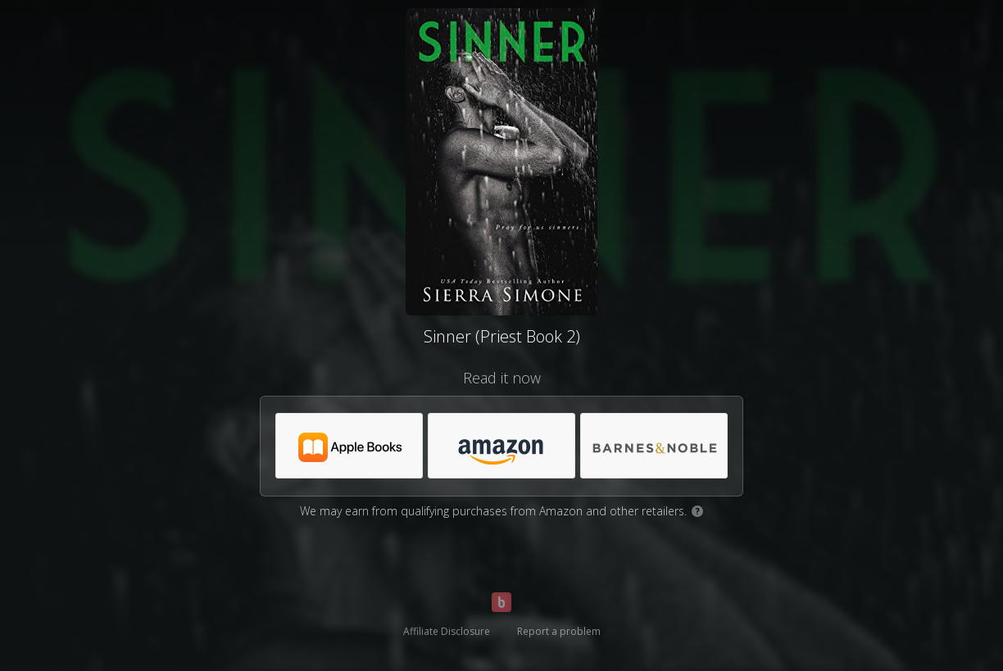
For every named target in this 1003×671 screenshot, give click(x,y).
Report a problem (559, 631)
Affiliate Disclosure (446, 631)
